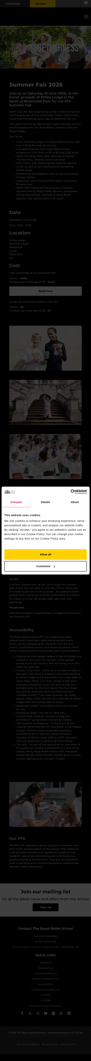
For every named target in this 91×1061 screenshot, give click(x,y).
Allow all (45, 554)
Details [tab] (45, 501)
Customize (45, 566)
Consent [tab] (16, 501)
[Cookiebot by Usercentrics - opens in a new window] (70, 491)
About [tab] (75, 501)
